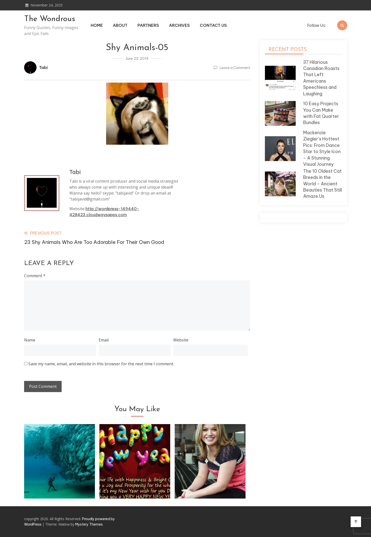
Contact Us (213, 25)
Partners (148, 25)
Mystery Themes (89, 524)
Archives (179, 25)
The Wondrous (49, 19)
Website (180, 340)
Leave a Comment (235, 68)
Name (29, 340)
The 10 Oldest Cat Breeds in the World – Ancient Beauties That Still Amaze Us (322, 183)
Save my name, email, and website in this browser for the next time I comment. (101, 364)
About (120, 25)
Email (104, 340)
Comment (34, 275)
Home (97, 25)
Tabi (43, 67)
